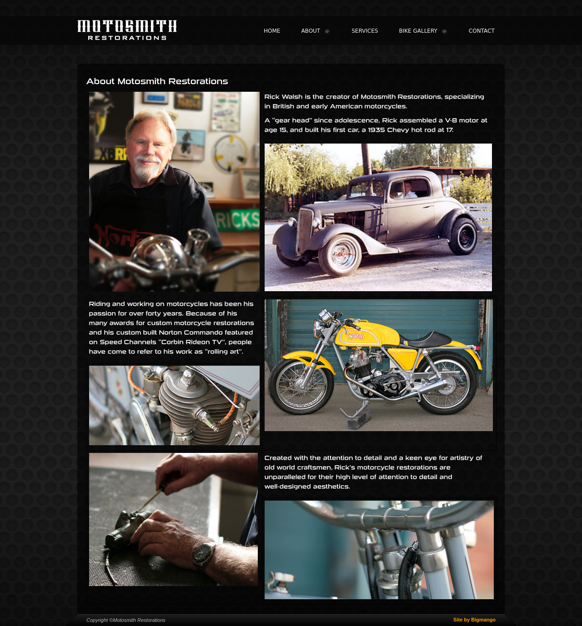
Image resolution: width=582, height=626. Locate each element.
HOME (272, 31)
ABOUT (315, 31)
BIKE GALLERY (423, 31)
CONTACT (482, 31)
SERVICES (364, 31)
